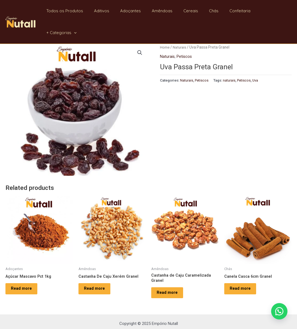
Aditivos (114, 10)
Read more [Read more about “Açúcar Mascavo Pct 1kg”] (24, 268)
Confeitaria (238, 10)
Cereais (194, 10)
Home (165, 25)
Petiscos (185, 34)
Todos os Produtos (79, 10)
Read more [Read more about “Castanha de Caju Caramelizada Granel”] (169, 272)
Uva (257, 58)
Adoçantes (140, 10)
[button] (278, 310)
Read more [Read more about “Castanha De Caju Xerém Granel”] (97, 268)
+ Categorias (272, 11)
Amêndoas (169, 10)
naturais (230, 58)
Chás (215, 10)
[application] (284, 11)
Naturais (180, 25)
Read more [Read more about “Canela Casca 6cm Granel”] (242, 268)
